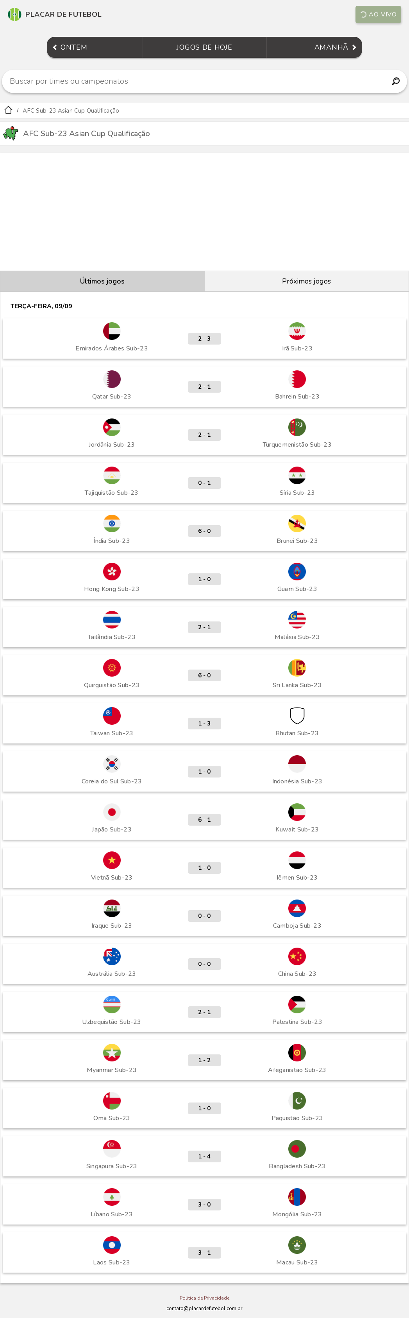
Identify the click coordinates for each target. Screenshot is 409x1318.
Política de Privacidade (204, 1298)
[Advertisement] (204, 212)
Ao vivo (378, 14)
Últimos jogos (102, 281)
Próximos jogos (306, 281)
